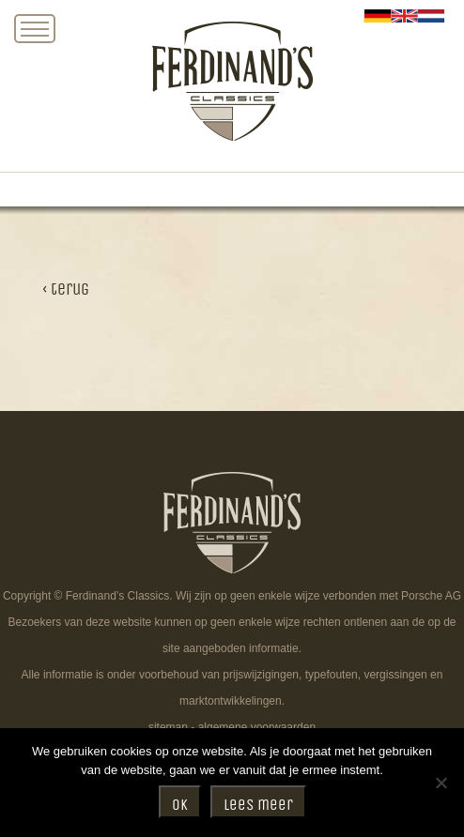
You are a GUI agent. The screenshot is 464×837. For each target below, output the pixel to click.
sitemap (168, 727)
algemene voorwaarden (257, 727)
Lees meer (258, 805)
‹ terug (65, 290)
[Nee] (440, 782)
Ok (180, 805)
